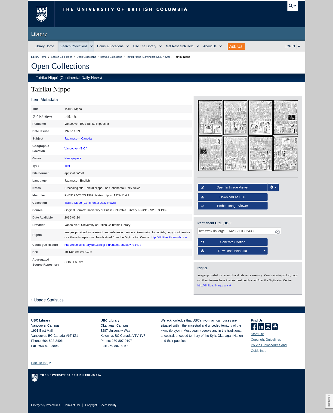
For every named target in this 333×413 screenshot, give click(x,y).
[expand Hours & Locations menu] (127, 46)
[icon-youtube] (275, 327)
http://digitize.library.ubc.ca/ (169, 237)
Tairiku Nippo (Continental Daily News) (90, 202)
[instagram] (268, 327)
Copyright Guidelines (266, 339)
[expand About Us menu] (220, 46)
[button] (50, 362)
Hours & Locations (110, 46)
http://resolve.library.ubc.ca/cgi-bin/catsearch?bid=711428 (103, 244)
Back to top (41, 363)
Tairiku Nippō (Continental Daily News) (69, 78)
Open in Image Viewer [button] (225, 187)
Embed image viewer (224, 206)
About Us (210, 46)
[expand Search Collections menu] (91, 46)
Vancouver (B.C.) (76, 148)
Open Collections (60, 66)
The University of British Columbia (41, 14)
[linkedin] (261, 327)
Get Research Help (180, 46)
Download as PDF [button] (223, 197)
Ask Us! (236, 46)
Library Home (44, 46)
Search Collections (73, 46)
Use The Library (144, 46)
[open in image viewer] (210, 117)
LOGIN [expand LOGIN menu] (290, 46)
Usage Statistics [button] (47, 300)
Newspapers (73, 158)
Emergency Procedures (45, 405)
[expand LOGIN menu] (299, 46)
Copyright (91, 405)
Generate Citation (223, 242)
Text (67, 165)
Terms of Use (73, 405)
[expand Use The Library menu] (160, 46)
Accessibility (108, 405)
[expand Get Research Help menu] (197, 46)
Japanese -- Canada (78, 138)
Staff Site (257, 334)
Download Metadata (233, 251)
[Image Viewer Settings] (273, 187)
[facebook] (254, 327)
